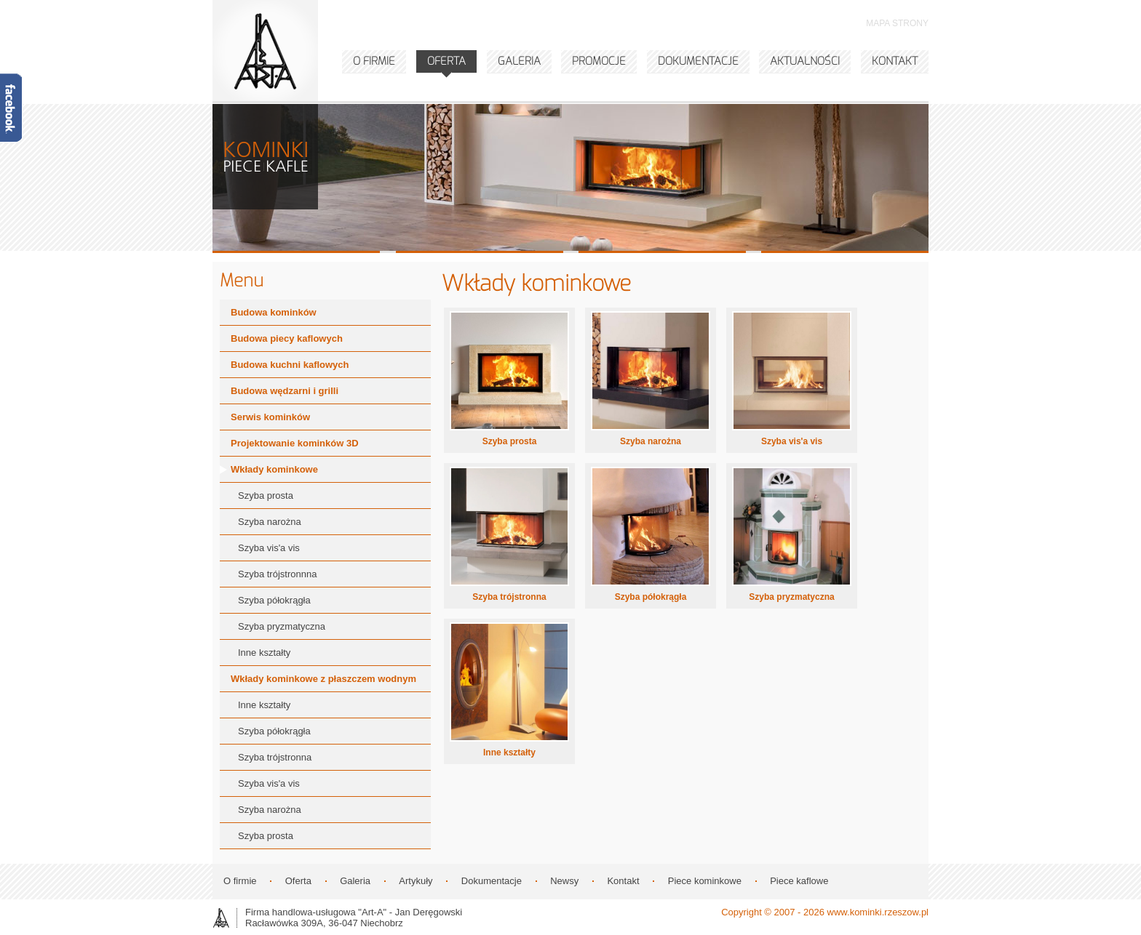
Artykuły (415, 880)
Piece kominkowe (705, 880)
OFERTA (446, 61)
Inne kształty (509, 752)
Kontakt (623, 880)
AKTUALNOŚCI (805, 61)
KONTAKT (895, 61)
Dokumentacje (491, 880)
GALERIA (519, 61)
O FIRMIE (374, 61)
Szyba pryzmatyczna (791, 597)
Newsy (564, 880)
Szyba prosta (509, 441)
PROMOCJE (599, 61)
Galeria (355, 880)
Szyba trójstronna (509, 597)
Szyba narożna (650, 441)
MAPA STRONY (897, 23)
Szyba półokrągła (651, 597)
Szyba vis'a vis (791, 441)
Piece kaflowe (799, 880)
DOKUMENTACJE (698, 61)
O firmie (240, 880)
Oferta (298, 880)
